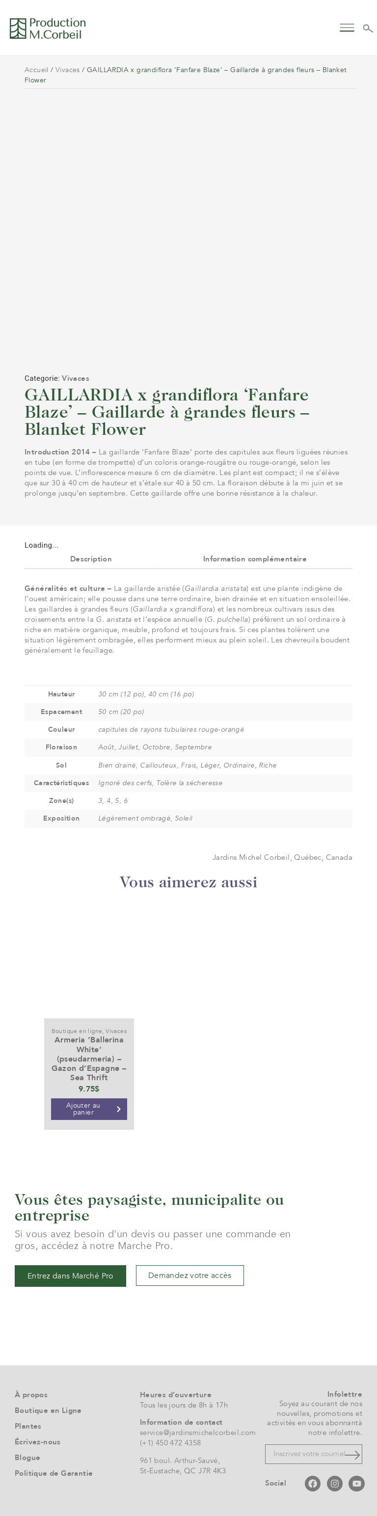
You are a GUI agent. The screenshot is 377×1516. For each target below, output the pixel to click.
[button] (347, 27)
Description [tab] (91, 559)
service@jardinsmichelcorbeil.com (198, 1432)
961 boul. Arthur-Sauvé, (180, 1460)
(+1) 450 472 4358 (170, 1443)
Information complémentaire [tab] (255, 559)
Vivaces (67, 70)
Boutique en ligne (77, 1031)
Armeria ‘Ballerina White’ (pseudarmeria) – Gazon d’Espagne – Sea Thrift (89, 1059)
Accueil (37, 70)
